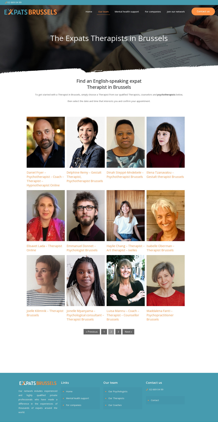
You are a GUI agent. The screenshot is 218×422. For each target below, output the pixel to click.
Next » (128, 331)
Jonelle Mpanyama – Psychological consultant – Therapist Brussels (85, 315)
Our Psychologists (117, 391)
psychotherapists (166, 94)
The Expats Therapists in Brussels (53, 356)
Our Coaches (115, 405)
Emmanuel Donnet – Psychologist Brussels (82, 248)
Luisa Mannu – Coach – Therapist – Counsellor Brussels (123, 315)
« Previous (92, 331)
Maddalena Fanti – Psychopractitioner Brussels (160, 315)
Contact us (203, 11)
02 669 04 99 (156, 389)
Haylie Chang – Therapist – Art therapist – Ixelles (126, 248)
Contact (155, 400)
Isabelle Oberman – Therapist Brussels (160, 248)
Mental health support (77, 398)
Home (69, 391)
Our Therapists (116, 398)
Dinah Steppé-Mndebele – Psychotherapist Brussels (125, 174)
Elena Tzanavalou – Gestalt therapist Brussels (165, 174)
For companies (73, 405)
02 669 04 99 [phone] (14, 2)
